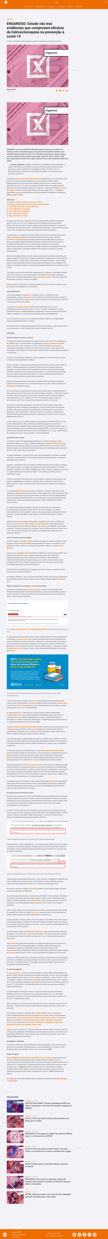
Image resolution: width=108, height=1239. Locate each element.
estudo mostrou (23, 639)
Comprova (10, 19)
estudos (27, 307)
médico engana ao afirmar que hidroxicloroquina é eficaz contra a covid (36, 1018)
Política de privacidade (19, 1234)
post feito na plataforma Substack (29, 179)
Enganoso (10, 284)
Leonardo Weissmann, (52, 443)
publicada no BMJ (15, 648)
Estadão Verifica (45, 277)
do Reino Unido (62, 703)
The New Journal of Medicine (33, 765)
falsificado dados (22, 555)
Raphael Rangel (17, 195)
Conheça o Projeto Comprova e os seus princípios (26, 202)
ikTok (25, 213)
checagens (19, 307)
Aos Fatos (33, 888)
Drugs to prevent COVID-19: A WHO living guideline (28, 629)
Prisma (33, 912)
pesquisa (13, 950)
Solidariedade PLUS (15, 715)
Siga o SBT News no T (16, 213)
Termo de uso (16, 1237)
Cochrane (22, 705)
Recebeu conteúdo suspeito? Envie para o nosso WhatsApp (29, 204)
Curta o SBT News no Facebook (19, 211)
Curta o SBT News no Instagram (19, 209)
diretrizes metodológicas (17, 239)
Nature (51, 781)
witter (26, 216)
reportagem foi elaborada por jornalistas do (31, 1057)
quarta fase (16, 973)
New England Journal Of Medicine (37, 524)
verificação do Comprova (31, 931)
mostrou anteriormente (32, 589)
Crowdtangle (36, 980)
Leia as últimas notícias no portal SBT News (24, 207)
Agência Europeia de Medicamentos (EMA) (22, 727)
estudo (28, 297)
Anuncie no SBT (16, 1232)
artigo (46, 931)
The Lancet (20, 524)
